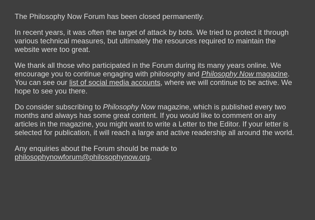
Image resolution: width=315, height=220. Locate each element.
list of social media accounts (114, 82)
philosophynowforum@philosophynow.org (82, 157)
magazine (244, 74)
